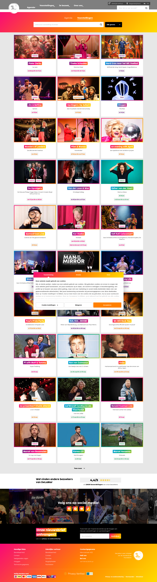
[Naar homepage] (14, 8)
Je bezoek (62, 8)
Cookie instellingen (50, 305)
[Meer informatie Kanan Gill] (78, 443)
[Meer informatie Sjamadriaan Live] (35, 227)
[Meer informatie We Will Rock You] (122, 312)
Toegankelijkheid (135, 3)
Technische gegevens (21, 564)
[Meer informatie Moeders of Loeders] (35, 138)
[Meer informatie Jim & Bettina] (35, 97)
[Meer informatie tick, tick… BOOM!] (78, 312)
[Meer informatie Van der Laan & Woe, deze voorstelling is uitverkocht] (78, 182)
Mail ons (83, 555)
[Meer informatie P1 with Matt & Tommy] (35, 355)
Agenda (30, 8)
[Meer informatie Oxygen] (122, 97)
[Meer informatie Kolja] (122, 355)
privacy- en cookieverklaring (51, 538)
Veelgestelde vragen (21, 558)
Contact (17, 555)
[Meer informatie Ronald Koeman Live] (122, 400)
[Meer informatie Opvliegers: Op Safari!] (78, 97)
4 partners (73, 298)
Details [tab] (78, 275)
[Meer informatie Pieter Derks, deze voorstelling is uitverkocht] (35, 55)
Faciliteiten (49, 564)
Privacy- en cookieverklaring (108, 298)
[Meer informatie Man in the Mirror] (78, 271)
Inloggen (17, 561)
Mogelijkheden (50, 561)
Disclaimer (139, 576)
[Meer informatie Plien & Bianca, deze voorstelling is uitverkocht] (78, 138)
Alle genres (111, 25)
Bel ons (83, 558)
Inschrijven (115, 536)
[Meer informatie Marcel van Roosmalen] (35, 443)
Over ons (76, 8)
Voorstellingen (46, 8)
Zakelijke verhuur (116, 3)
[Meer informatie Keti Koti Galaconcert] (122, 227)
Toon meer (78, 468)
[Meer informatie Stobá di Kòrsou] (35, 271)
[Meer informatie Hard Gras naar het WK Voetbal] (122, 55)
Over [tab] (108, 275)
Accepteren (107, 305)
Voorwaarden (130, 576)
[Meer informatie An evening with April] (122, 138)
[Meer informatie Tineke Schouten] (78, 55)
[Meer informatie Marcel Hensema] (122, 443)
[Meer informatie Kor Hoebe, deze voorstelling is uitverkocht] (78, 227)
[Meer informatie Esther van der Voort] (122, 182)
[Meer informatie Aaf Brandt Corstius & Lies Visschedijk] (78, 400)
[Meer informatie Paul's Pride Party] (35, 312)
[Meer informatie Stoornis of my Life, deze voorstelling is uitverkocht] (122, 271)
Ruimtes (48, 558)
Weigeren (78, 305)
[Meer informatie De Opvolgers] (35, 182)
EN (148, 3)
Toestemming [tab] (48, 275)
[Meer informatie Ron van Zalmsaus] (78, 355)
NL (145, 3)
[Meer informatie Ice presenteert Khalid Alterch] (35, 400)
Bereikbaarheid (19, 552)
